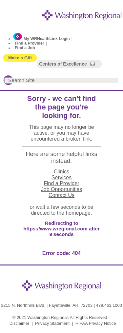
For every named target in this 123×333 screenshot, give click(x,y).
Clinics (61, 171)
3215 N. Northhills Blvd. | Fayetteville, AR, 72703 (46, 305)
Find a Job (25, 48)
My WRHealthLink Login (47, 38)
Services (61, 177)
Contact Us (61, 195)
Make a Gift (20, 57)
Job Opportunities (61, 189)
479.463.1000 (109, 305)
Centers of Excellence (67, 64)
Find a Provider (29, 43)
